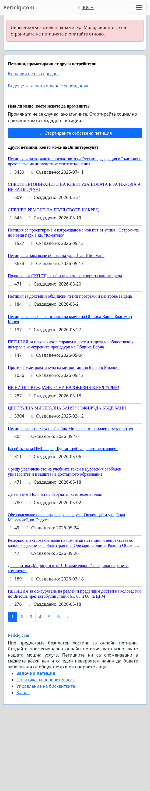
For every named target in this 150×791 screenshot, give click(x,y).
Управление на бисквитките (45, 686)
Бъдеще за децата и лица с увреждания (48, 86)
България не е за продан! (33, 74)
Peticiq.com (18, 7)
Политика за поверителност (45, 680)
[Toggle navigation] (139, 7)
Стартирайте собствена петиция (75, 133)
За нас (23, 693)
